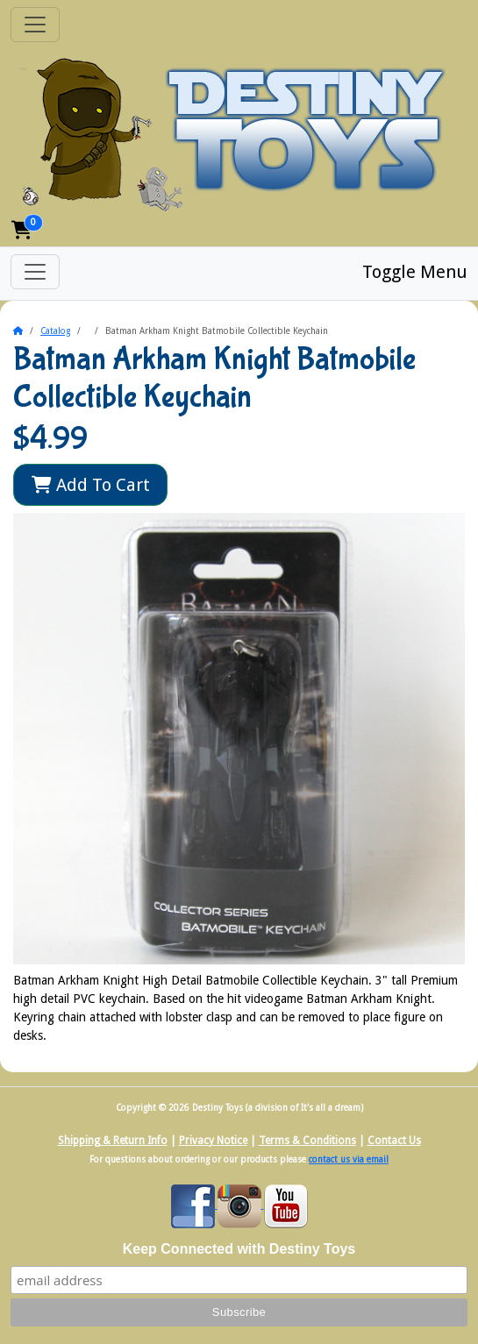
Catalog (55, 331)
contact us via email (349, 1159)
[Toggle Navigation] (35, 24)
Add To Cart (91, 484)
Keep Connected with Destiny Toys (239, 1248)
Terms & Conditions (307, 1140)
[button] (22, 230)
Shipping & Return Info (113, 1140)
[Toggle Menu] (35, 271)
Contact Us (394, 1140)
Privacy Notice (213, 1140)
